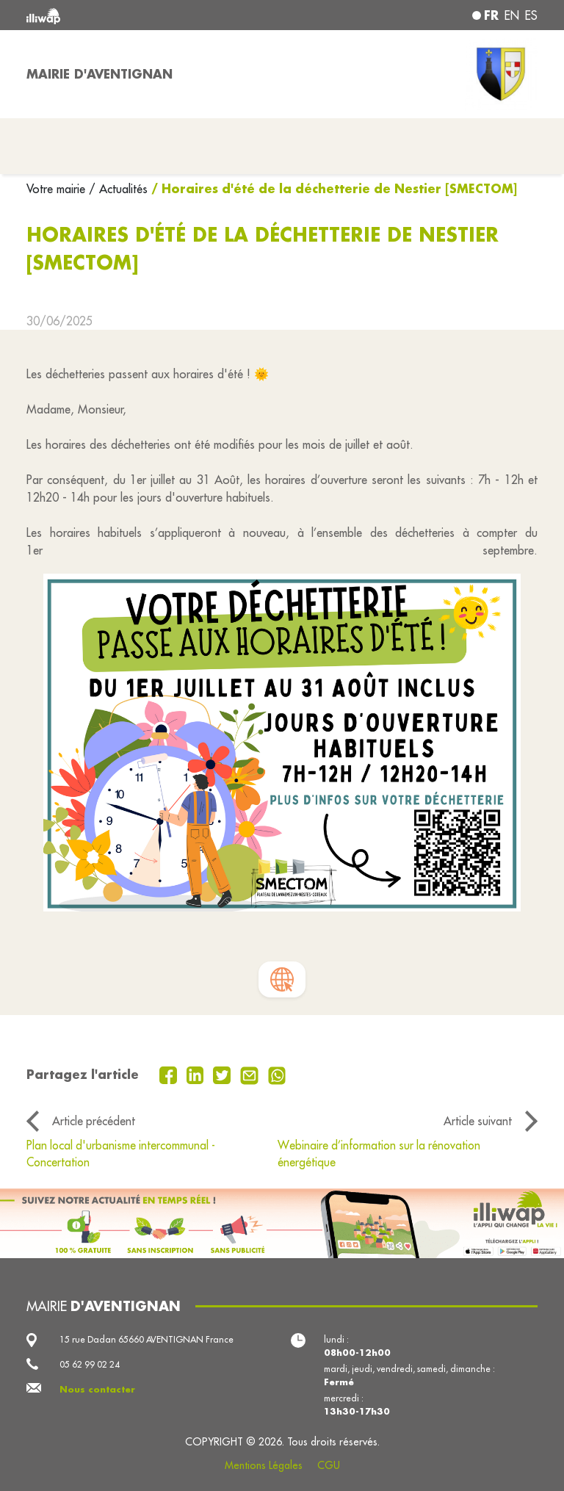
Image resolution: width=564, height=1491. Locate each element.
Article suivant (478, 1120)
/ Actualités (118, 188)
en (512, 15)
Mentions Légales (264, 1465)
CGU (328, 1465)
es (531, 15)
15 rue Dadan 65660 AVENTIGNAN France (146, 1339)
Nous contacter (97, 1389)
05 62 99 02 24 (89, 1364)
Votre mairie (57, 188)
